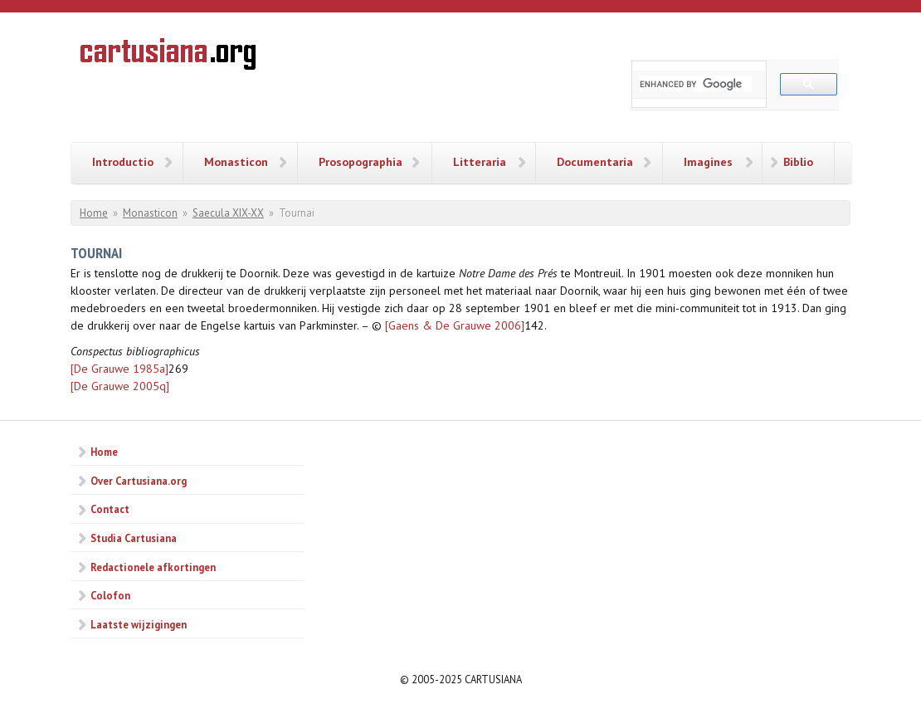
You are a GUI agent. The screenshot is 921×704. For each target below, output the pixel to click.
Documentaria (595, 161)
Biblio (798, 161)
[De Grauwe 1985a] (119, 368)
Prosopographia (360, 161)
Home (94, 213)
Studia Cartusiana (133, 538)
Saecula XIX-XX (228, 213)
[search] (696, 84)
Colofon (110, 595)
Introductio (123, 161)
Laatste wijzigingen (138, 624)
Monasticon (236, 161)
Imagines (708, 161)
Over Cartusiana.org (138, 480)
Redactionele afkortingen (153, 567)
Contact (109, 509)
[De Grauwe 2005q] (120, 386)
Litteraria (479, 161)
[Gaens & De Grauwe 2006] (454, 325)
